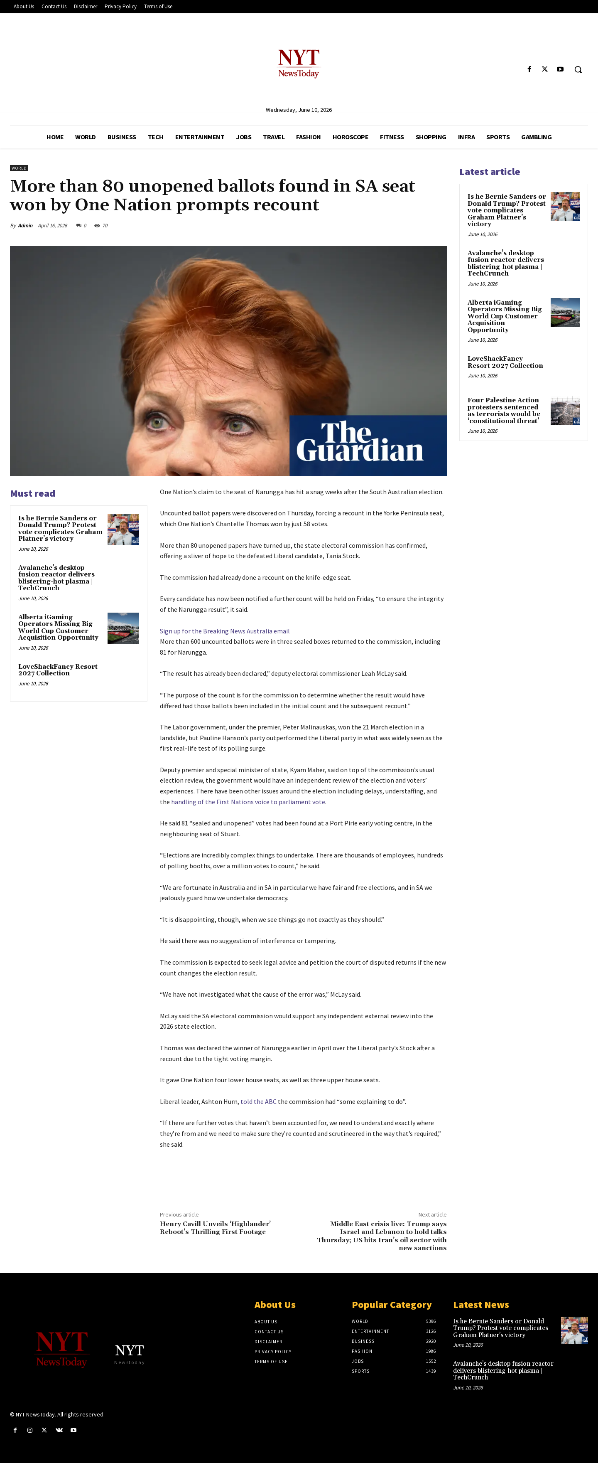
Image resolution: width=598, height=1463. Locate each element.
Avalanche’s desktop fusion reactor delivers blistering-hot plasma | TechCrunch (56, 578)
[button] (578, 69)
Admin (25, 225)
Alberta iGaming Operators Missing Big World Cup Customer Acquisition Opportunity (58, 627)
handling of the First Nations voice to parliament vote (247, 802)
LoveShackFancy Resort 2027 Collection (58, 670)
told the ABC (259, 1101)
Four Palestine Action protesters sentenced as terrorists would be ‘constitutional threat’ (504, 411)
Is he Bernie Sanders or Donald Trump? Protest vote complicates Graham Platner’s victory (60, 529)
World (19, 168)
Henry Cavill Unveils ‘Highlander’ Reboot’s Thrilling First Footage (215, 1228)
